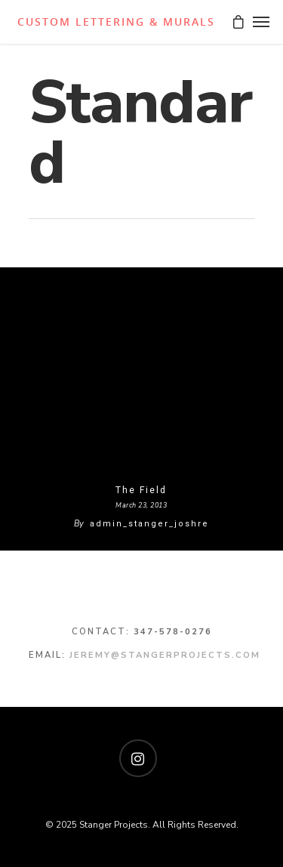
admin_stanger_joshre (149, 524)
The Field (141, 490)
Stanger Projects (114, 21)
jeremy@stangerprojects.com (164, 655)
